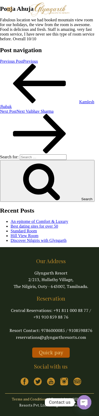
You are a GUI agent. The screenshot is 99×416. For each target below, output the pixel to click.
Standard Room (24, 231)
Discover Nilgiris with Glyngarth (39, 240)
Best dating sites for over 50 (34, 226)
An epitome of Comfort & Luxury (39, 221)
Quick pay (51, 352)
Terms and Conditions (30, 399)
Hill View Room (24, 235)
